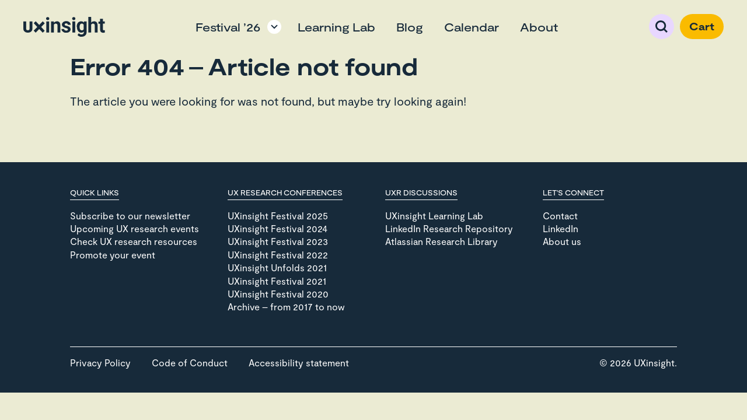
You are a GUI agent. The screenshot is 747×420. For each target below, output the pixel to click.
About (539, 27)
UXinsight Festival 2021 (277, 280)
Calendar (471, 27)
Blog (409, 27)
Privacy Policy (100, 362)
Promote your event (112, 254)
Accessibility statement (299, 362)
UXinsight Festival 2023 (278, 241)
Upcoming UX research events (134, 228)
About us (562, 241)
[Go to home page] (64, 27)
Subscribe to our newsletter (130, 215)
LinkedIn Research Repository (449, 228)
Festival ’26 (228, 27)
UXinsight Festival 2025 (278, 215)
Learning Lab (336, 27)
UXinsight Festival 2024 (277, 228)
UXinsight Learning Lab (434, 215)
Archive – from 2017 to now (286, 306)
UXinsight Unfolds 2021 (277, 267)
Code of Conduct (190, 362)
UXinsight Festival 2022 (278, 254)
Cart (701, 26)
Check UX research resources (133, 241)
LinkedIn (560, 228)
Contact (560, 215)
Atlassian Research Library (441, 241)
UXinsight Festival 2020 (278, 293)
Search (661, 26)
